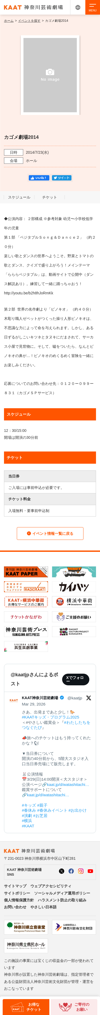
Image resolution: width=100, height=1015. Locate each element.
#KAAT (28, 826)
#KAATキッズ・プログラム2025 (50, 717)
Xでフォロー (74, 679)
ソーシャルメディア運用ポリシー (62, 893)
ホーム (9, 21)
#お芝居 (40, 815)
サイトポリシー (17, 893)
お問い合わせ (15, 907)
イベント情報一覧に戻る (50, 533)
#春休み (29, 810)
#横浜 (27, 820)
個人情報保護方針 (19, 900)
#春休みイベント (52, 810)
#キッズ (29, 805)
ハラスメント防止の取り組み (62, 900)
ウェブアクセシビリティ (50, 886)
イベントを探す (29, 21)
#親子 (42, 805)
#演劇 (27, 815)
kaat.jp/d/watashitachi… (68, 784)
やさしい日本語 (43, 907)
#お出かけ (78, 810)
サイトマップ (15, 886)
